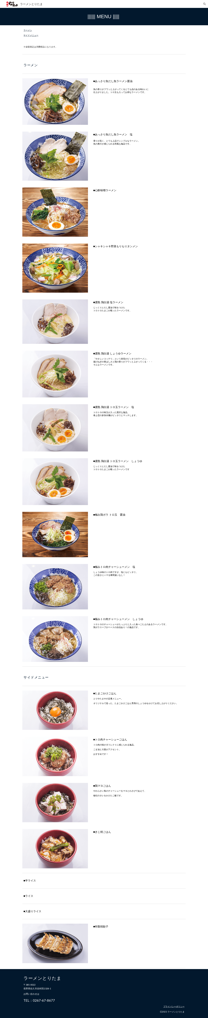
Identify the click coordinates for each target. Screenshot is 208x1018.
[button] (204, 4)
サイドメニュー (30, 35)
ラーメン (27, 30)
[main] (104, 16)
